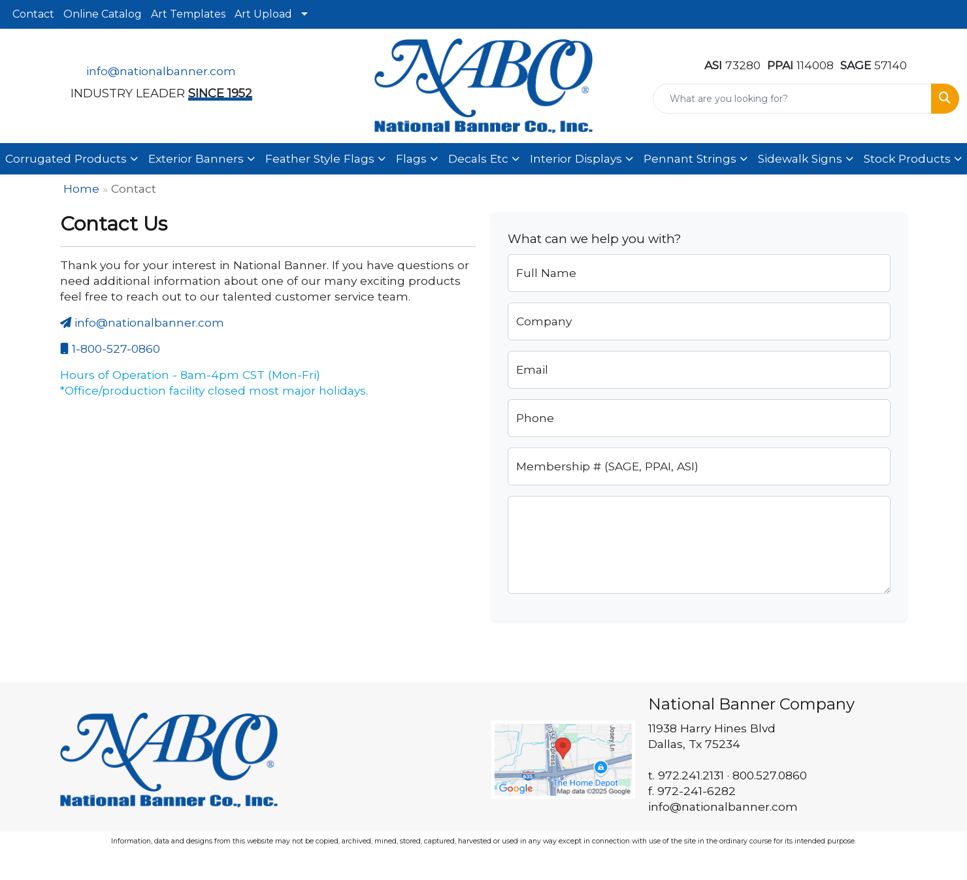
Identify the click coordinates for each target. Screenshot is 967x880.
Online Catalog (102, 14)
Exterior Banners (196, 158)
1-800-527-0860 (110, 348)
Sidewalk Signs (800, 158)
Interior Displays (576, 158)
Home (81, 188)
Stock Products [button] (907, 158)
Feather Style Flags (319, 158)
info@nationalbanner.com (161, 71)
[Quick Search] (792, 99)
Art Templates (188, 14)
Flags (411, 158)
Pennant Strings (690, 158)
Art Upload (263, 14)
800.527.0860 (769, 775)
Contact (33, 14)
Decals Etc (478, 158)
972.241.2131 (691, 775)
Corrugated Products (66, 158)
